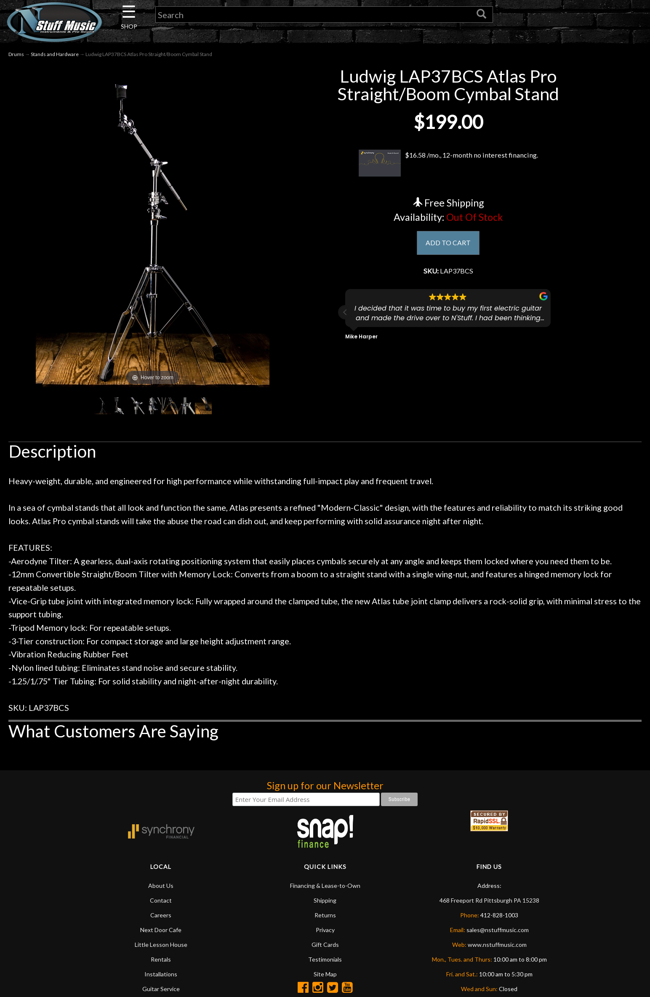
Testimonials (325, 959)
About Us (160, 885)
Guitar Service (161, 988)
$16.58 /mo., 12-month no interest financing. (448, 163)
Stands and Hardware (55, 54)
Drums (16, 54)
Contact (161, 900)
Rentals (161, 959)
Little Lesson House (161, 944)
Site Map (325, 974)
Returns (325, 915)
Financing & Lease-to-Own (325, 885)
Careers (160, 915)
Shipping (325, 900)
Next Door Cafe (160, 929)
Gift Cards (325, 944)
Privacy (325, 929)
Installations (160, 974)
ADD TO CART (448, 243)
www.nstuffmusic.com (497, 944)
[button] (345, 315)
